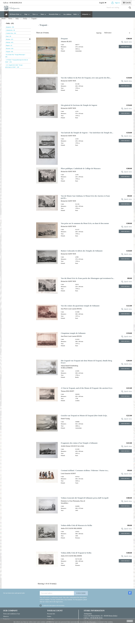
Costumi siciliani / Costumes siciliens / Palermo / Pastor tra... (85, 470)
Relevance (117, 33)
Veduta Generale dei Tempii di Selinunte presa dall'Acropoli (84, 498)
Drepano (64, 38)
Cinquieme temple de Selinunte (73, 333)
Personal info (51, 614)
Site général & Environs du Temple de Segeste (79, 105)
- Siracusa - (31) (9, 48)
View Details (125, 46)
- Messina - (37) (9, 39)
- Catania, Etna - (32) (10, 33)
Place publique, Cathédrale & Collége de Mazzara (81, 168)
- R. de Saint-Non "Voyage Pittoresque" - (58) (15, 55)
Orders (49, 616)
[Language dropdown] (103, 3)
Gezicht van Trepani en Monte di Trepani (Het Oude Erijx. (84, 415)
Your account (55, 611)
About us (6, 616)
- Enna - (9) (8, 36)
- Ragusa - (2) (8, 45)
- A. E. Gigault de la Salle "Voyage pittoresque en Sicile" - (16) (13, 66)
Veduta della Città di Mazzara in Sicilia (76, 525)
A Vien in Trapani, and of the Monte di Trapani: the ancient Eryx (86, 388)
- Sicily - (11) (9, 23)
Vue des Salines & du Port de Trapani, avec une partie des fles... (86, 78)
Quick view (126, 42)
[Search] (118, 7)
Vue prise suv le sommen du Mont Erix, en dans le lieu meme (85, 223)
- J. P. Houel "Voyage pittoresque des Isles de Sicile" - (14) (16, 61)
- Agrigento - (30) (9, 27)
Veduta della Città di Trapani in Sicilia (76, 553)
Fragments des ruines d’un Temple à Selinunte (79, 443)
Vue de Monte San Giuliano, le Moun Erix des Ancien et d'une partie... (85, 197)
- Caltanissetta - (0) (10, 30)
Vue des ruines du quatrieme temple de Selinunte (80, 306)
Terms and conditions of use (11, 614)
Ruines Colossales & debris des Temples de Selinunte (82, 251)
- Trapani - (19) (9, 51)
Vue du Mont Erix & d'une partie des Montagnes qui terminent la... (87, 278)
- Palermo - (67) (9, 42)
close (130, 621)
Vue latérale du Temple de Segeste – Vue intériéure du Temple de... (87, 133)
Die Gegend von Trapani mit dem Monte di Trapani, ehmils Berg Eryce (86, 362)
